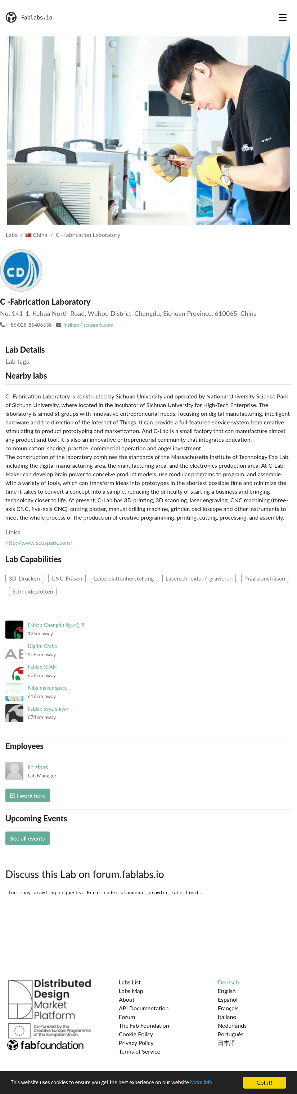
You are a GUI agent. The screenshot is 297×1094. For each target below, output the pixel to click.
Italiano (227, 1016)
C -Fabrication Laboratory (88, 234)
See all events (27, 838)
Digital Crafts (42, 646)
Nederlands (232, 1025)
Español (228, 999)
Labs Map (131, 990)
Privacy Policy (136, 1042)
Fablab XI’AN (42, 667)
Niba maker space (48, 688)
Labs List (130, 982)
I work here (27, 795)
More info (221, 1084)
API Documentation (144, 1008)
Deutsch (228, 982)
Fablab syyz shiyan (48, 709)
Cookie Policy (136, 1034)
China (36, 234)
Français (228, 1008)
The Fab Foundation (144, 1025)
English (227, 990)
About (127, 999)
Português (230, 1034)
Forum (127, 1016)
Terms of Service (139, 1051)
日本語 (226, 1042)
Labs (11, 234)
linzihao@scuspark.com (87, 325)
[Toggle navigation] (282, 17)
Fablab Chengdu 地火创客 (57, 625)
